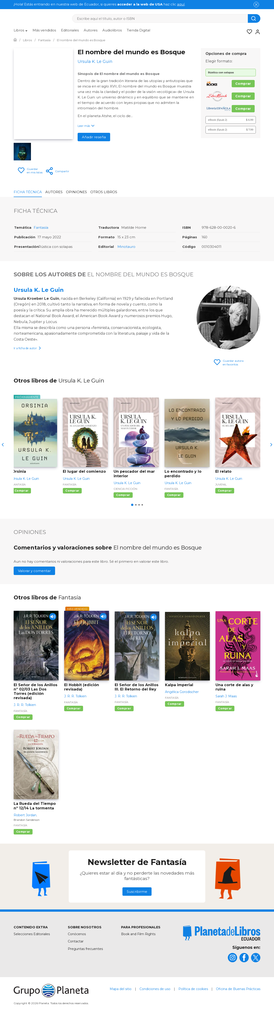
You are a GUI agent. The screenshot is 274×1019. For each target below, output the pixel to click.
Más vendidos (44, 30)
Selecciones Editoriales (32, 934)
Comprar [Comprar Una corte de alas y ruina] (225, 708)
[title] (221, 933)
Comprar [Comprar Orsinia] (21, 490)
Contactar (76, 941)
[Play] (51, 618)
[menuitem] (21, 32)
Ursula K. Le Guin (39, 290)
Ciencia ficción (125, 488)
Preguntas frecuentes (85, 949)
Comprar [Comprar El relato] (225, 490)
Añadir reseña (94, 137)
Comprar (243, 84)
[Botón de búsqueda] (254, 18)
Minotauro (126, 246)
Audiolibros (112, 30)
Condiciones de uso (155, 989)
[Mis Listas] (248, 32)
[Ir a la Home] (15, 40)
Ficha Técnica (28, 192)
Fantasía (41, 227)
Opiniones (76, 192)
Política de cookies (193, 989)
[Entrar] (256, 32)
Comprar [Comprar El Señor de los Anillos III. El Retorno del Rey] (124, 708)
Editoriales (70, 30)
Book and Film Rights (138, 934)
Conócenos (77, 934)
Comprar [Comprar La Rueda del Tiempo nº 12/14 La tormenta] (23, 831)
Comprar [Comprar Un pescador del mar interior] (123, 495)
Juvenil (221, 484)
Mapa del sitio (121, 989)
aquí (181, 4)
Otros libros (103, 192)
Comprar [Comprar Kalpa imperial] (174, 704)
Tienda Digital (138, 30)
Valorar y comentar (34, 571)
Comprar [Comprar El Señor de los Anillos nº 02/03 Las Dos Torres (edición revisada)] (23, 717)
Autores (90, 30)
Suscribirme (137, 891)
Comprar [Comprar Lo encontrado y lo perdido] (174, 495)
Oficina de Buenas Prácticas (238, 989)
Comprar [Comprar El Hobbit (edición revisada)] (74, 708)
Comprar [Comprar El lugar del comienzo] (72, 490)
